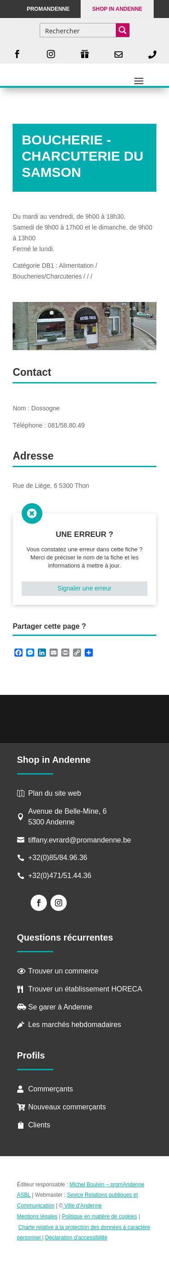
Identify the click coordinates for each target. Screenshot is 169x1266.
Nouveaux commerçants (67, 1107)
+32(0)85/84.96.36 (57, 857)
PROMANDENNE (48, 9)
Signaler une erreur (85, 588)
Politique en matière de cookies (99, 1216)
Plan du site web (54, 793)
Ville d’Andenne (82, 1206)
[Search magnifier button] (122, 30)
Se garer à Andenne (60, 1007)
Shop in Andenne (117, 9)
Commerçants (50, 1089)
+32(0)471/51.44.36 (61, 875)
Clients (39, 1125)
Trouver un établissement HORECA (85, 989)
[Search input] (78, 30)
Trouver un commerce (63, 971)
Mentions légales (37, 1216)
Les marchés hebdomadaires (74, 1024)
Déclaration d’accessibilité (76, 1237)
